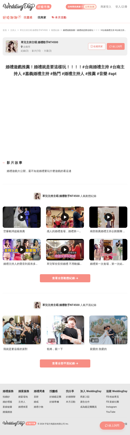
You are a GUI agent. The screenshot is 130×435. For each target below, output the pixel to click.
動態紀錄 (55, 30)
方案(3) (48, 50)
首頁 (5, 30)
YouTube (110, 412)
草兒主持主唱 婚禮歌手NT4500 (34, 30)
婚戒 (36, 401)
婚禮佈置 (23, 406)
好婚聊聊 (70, 396)
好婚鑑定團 (55, 396)
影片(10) (36, 50)
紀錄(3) (25, 50)
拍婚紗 (6, 396)
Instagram (111, 406)
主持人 (13, 30)
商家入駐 (85, 396)
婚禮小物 (38, 406)
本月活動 (59, 17)
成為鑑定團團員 (88, 406)
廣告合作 (85, 401)
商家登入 (106, 6)
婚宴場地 (23, 396)
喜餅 (36, 396)
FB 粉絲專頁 (112, 396)
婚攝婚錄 (7, 412)
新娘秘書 (7, 406)
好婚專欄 (54, 401)
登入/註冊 (121, 6)
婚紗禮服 (7, 401)
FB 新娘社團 (112, 401)
